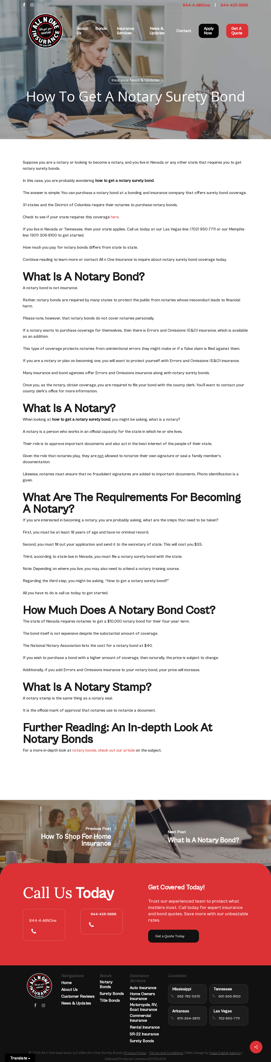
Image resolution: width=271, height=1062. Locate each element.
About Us (69, 989)
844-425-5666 (234, 5)
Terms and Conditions (166, 1053)
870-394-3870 (188, 1018)
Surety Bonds (112, 993)
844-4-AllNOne (196, 5)
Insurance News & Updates (135, 80)
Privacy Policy (135, 1053)
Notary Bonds (106, 984)
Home (66, 983)
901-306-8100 (229, 996)
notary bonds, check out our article (103, 750)
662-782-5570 (188, 996)
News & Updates (76, 1003)
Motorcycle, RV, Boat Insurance (143, 1007)
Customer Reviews (78, 996)
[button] (173, 936)
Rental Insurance (145, 1027)
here (115, 217)
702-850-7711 (229, 1018)
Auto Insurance (143, 988)
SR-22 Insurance (144, 1034)
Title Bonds (110, 1000)
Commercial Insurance (140, 1018)
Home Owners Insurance (142, 996)
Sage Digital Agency (225, 1053)
